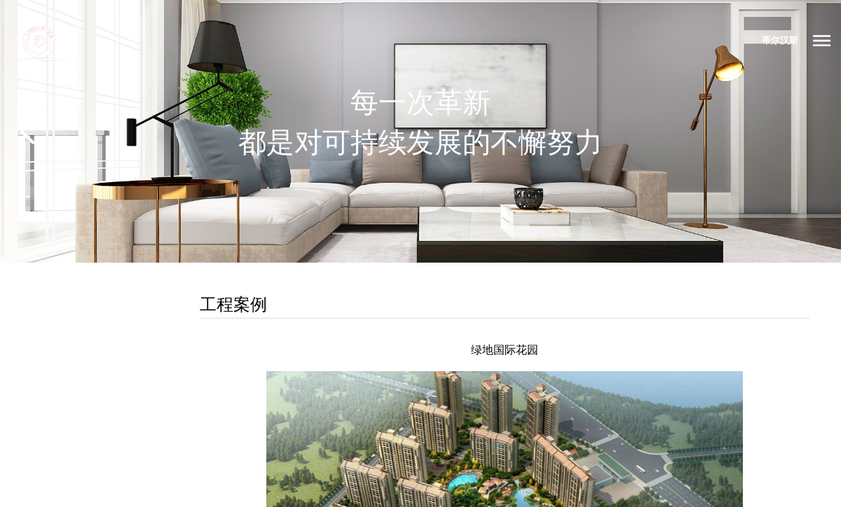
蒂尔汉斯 (780, 40)
